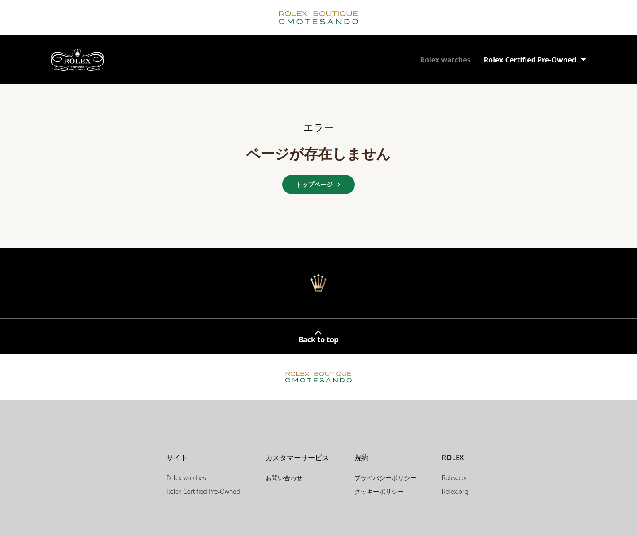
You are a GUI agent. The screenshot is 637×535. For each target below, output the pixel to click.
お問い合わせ (284, 477)
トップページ (318, 184)
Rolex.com (456, 477)
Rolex (445, 60)
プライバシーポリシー (385, 477)
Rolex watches (186, 477)
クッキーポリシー (379, 491)
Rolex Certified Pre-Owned (203, 491)
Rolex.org (455, 491)
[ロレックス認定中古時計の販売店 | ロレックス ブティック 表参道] (77, 60)
